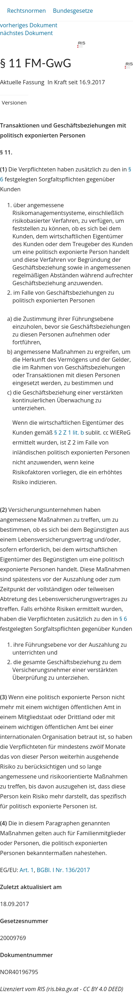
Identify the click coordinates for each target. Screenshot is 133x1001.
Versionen (14, 102)
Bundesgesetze (73, 11)
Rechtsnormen (26, 11)
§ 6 (123, 619)
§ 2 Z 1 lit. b (69, 432)
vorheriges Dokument (28, 25)
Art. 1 (27, 870)
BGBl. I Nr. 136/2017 (63, 870)
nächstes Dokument (26, 33)
